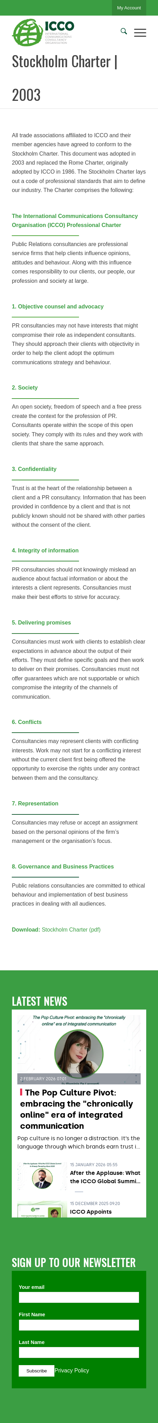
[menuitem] (120, 32)
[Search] (120, 32)
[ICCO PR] (65, 32)
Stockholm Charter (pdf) (71, 930)
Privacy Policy (71, 1370)
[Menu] (136, 32)
